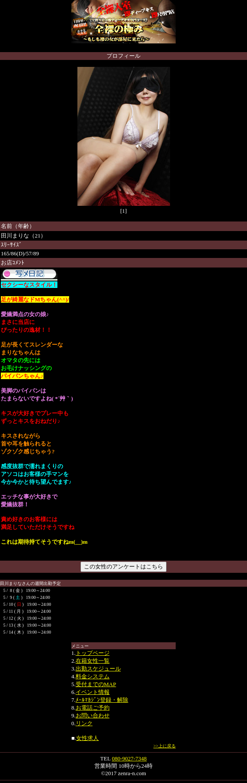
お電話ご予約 (93, 707)
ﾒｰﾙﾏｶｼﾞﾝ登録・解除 (102, 700)
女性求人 (87, 738)
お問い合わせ (93, 715)
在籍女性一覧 (93, 660)
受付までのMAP (96, 684)
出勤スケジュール (98, 668)
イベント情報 (93, 692)
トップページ (93, 653)
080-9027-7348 (129, 758)
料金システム (93, 676)
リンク (84, 723)
